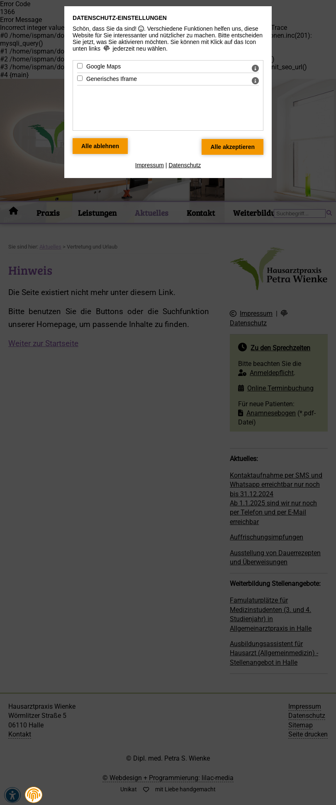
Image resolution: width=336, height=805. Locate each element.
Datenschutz (184, 165)
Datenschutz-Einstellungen (120, 18)
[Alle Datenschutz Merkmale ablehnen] (100, 146)
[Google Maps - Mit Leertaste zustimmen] (80, 65)
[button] (33, 795)
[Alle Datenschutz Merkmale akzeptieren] (232, 147)
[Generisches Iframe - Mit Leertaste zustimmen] (80, 78)
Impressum (149, 165)
